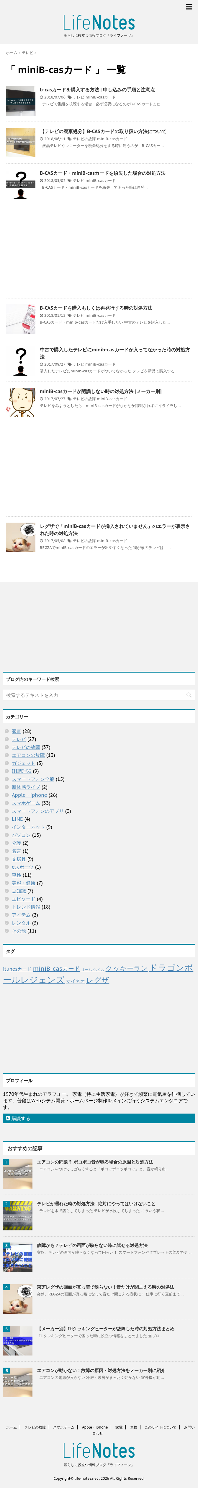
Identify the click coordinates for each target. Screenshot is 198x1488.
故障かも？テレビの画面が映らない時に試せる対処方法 (92, 1245)
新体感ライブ (26, 787)
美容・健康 (23, 883)
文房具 (19, 859)
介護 (16, 843)
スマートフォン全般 (33, 779)
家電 (16, 731)
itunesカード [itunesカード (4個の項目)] (17, 969)
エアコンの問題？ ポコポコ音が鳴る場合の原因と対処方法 (95, 1162)
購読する (18, 1118)
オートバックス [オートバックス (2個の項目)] (92, 969)
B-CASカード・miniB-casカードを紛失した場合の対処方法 (103, 173)
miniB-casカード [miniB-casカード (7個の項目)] (56, 968)
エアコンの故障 (28, 755)
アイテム (21, 915)
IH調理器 (22, 771)
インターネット (28, 827)
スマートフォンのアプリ (38, 811)
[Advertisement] (99, 249)
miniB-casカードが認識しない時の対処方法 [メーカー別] (101, 391)
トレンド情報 (26, 907)
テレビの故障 (84, 138)
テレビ (78, 97)
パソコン (21, 835)
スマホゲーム (26, 803)
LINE (17, 819)
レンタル (21, 923)
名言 (16, 851)
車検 (16, 875)
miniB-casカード (101, 97)
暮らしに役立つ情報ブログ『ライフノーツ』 (99, 1465)
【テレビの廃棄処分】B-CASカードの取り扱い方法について (103, 131)
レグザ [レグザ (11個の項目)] (97, 980)
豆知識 (19, 891)
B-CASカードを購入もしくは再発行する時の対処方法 (96, 308)
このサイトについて (160, 1427)
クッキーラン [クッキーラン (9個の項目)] (127, 968)
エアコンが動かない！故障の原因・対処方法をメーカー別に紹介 (101, 1370)
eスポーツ (23, 867)
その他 (19, 931)
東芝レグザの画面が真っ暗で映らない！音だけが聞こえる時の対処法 (105, 1287)
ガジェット (23, 763)
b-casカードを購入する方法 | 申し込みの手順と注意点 (97, 90)
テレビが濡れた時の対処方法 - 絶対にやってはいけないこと (96, 1203)
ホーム (11, 1427)
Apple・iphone (29, 795)
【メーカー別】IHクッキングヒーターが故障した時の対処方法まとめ (105, 1329)
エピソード (23, 899)
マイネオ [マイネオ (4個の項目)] (75, 981)
